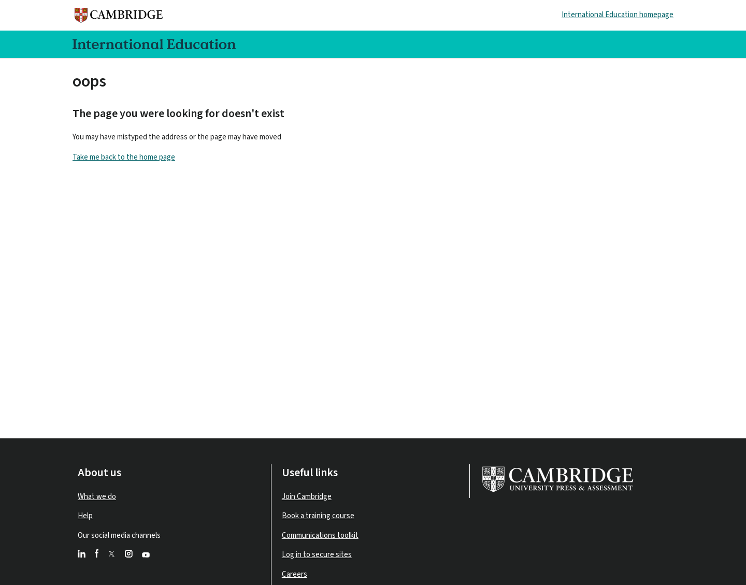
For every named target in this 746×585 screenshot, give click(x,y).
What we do (97, 496)
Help (85, 515)
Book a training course (318, 515)
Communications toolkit (320, 535)
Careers (294, 574)
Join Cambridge (307, 496)
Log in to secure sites (317, 554)
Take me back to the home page (124, 157)
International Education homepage (617, 14)
